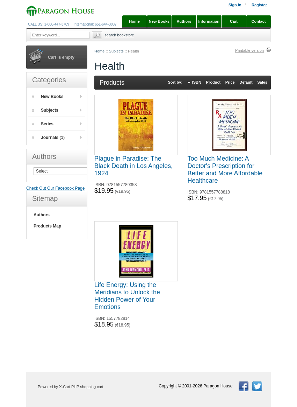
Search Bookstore (119, 35)
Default (245, 82)
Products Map (47, 226)
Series (42, 123)
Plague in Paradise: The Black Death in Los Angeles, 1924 (133, 166)
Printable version (249, 50)
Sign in (235, 5)
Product (213, 82)
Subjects (116, 51)
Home (99, 51)
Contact (259, 21)
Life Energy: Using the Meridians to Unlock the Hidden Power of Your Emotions (127, 295)
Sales (262, 82)
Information (209, 21)
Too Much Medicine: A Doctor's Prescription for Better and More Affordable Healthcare (225, 169)
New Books (48, 96)
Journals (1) (48, 137)
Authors (42, 214)
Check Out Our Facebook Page (55, 188)
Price (230, 82)
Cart (234, 21)
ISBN (196, 82)
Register (259, 5)
